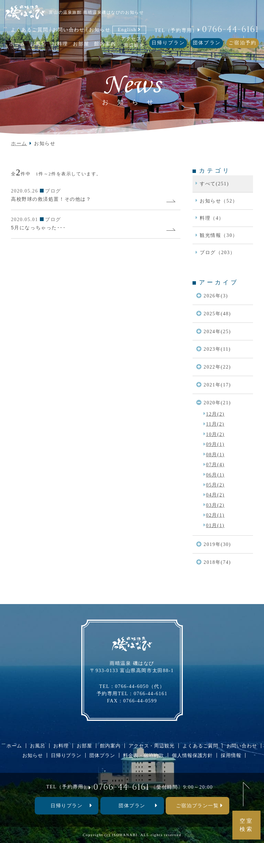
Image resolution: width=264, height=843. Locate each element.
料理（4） (212, 218)
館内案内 (110, 745)
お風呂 (37, 745)
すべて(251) (214, 183)
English (127, 29)
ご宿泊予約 (242, 42)
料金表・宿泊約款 (143, 755)
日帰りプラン (168, 42)
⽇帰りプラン (66, 805)
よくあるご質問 (29, 29)
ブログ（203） (217, 252)
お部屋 (84, 745)
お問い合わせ (69, 29)
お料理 (61, 745)
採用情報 (231, 755)
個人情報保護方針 (192, 755)
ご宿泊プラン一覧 (197, 805)
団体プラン (206, 42)
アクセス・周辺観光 (152, 745)
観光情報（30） (219, 235)
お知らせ (100, 29)
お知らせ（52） (219, 201)
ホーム (19, 143)
